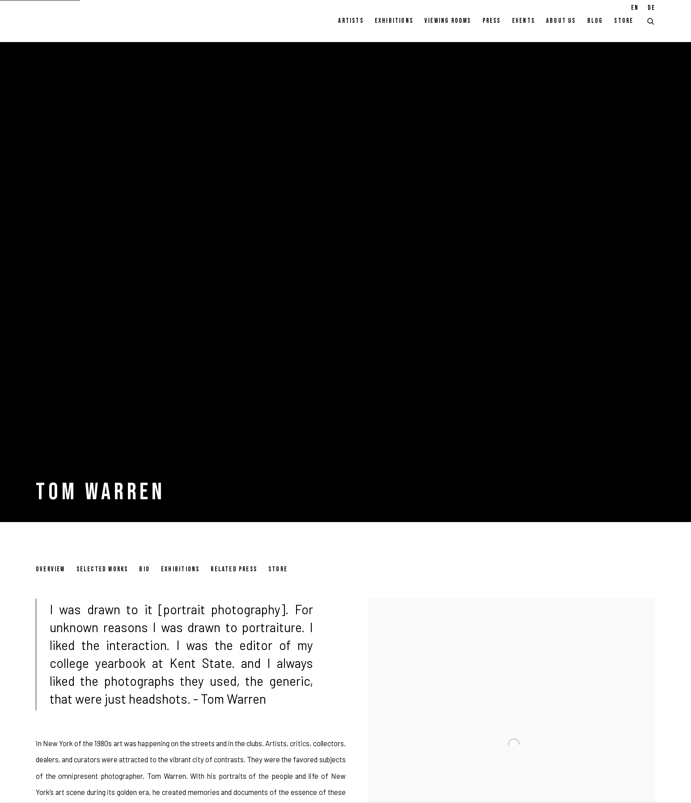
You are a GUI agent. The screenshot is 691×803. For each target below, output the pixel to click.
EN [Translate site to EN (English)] (635, 8)
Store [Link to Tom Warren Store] (278, 569)
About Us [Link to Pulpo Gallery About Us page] (561, 21)
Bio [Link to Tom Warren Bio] (144, 569)
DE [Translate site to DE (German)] (651, 8)
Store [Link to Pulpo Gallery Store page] (623, 21)
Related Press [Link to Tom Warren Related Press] (234, 569)
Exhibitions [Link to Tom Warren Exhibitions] (180, 569)
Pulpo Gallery (85, 21)
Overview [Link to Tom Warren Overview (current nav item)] (50, 569)
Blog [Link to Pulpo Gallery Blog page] (595, 21)
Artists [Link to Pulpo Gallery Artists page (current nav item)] (350, 21)
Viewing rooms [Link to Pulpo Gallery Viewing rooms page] (447, 21)
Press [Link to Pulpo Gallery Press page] (492, 21)
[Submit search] (651, 20)
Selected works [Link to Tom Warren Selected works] (102, 569)
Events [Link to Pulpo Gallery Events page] (523, 21)
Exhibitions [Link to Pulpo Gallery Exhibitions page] (394, 21)
